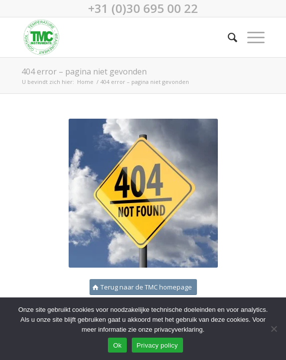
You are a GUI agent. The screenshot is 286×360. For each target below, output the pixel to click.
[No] (274, 329)
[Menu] (251, 37)
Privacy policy (157, 345)
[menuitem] (227, 37)
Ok (117, 345)
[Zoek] (227, 37)
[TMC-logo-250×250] (118, 37)
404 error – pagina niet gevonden (84, 71)
